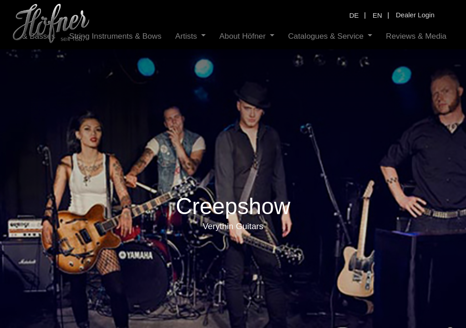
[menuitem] (92, 36)
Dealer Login (415, 15)
